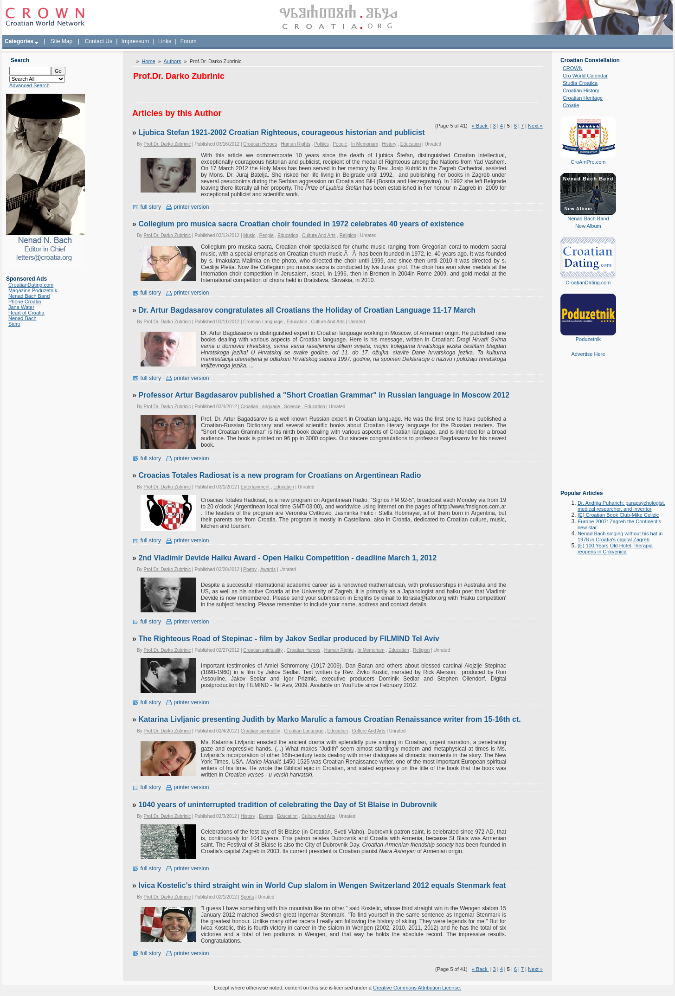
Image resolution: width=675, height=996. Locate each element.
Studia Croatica (580, 83)
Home (148, 61)
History (389, 144)
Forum (188, 41)
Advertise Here (588, 354)
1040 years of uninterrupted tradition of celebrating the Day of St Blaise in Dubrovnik (287, 805)
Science (292, 406)
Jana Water (21, 307)
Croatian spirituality (263, 650)
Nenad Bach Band (29, 296)
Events (266, 816)
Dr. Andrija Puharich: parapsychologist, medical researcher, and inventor (621, 506)
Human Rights (295, 144)
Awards (268, 569)
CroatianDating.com (30, 285)
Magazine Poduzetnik (32, 290)
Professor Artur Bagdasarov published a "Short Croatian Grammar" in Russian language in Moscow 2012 (323, 395)
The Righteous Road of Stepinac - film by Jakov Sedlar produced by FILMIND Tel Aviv (288, 639)
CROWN (573, 68)
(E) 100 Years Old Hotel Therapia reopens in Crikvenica (615, 548)
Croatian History (581, 90)
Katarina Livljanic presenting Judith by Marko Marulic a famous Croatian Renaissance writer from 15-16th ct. (329, 719)
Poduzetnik (588, 339)
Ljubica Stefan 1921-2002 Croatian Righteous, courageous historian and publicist (281, 132)
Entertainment (255, 486)
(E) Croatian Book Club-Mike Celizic (618, 515)
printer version (187, 207)
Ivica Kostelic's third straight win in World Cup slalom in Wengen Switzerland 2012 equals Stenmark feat (322, 885)
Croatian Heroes (260, 144)
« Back (480, 126)
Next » (535, 126)
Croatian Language (263, 321)
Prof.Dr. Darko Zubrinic (167, 144)
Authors (172, 61)
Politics (321, 144)
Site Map (61, 41)
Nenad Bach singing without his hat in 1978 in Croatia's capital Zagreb (620, 536)
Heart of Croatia (26, 312)
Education (410, 144)
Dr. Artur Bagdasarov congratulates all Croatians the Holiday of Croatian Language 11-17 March (307, 310)
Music (249, 235)
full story (146, 207)
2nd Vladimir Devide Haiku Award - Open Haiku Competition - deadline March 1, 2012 (287, 558)
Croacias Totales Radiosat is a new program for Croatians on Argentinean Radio (279, 475)
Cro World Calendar (585, 75)
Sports (247, 897)
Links (164, 41)
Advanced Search (29, 85)
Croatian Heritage (583, 98)
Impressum (135, 41)
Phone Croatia (24, 301)
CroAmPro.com (588, 162)
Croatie (571, 105)
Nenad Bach (22, 318)
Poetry (250, 569)
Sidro (14, 324)
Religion (348, 235)
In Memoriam (364, 144)
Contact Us (98, 41)
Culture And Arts (318, 235)
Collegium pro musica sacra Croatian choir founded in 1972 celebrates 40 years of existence (301, 224)
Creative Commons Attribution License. (417, 987)
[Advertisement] (588, 430)
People (340, 144)
